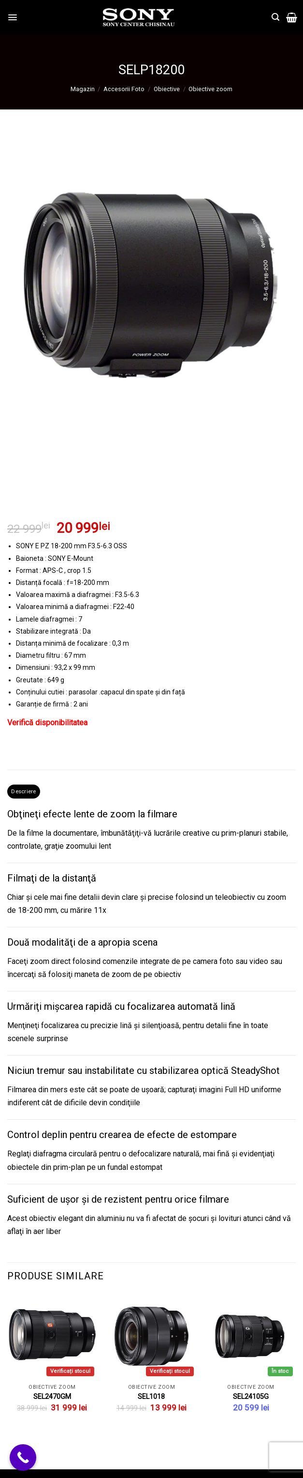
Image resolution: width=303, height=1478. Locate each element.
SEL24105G (251, 1399)
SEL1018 (151, 1399)
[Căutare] (275, 17)
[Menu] (13, 17)
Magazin (83, 89)
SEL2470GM (52, 1399)
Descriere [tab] (25, 792)
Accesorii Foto (123, 89)
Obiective (167, 89)
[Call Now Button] (23, 1457)
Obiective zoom (210, 89)
